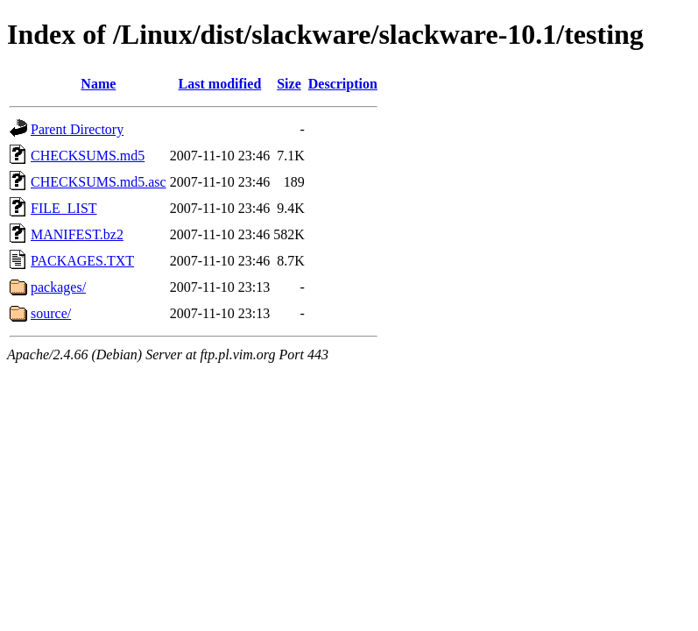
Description (342, 83)
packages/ (58, 287)
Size (289, 83)
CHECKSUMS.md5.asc (98, 181)
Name (98, 83)
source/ (51, 313)
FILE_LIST (64, 208)
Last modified (220, 83)
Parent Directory (77, 129)
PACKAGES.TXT (82, 260)
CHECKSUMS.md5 (88, 155)
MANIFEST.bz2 (77, 234)
